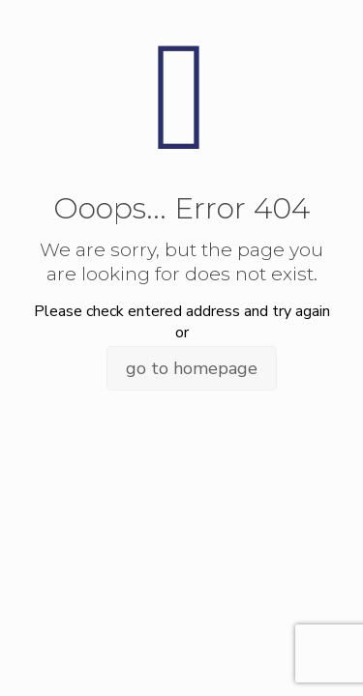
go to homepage (191, 368)
